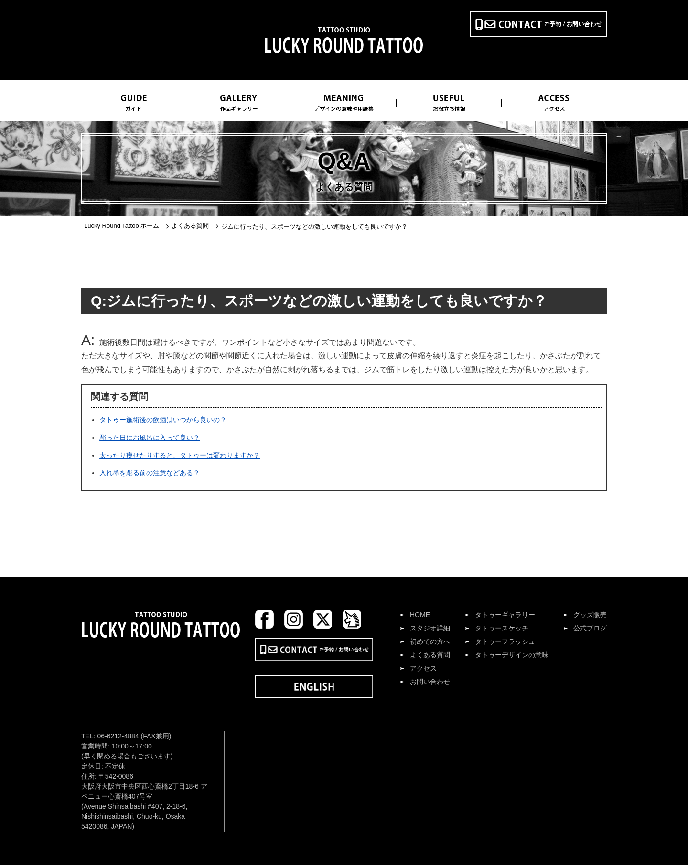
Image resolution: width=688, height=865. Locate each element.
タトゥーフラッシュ (505, 641)
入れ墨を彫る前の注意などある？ (149, 473)
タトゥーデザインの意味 (511, 655)
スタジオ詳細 (430, 628)
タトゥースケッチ (501, 628)
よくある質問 (430, 655)
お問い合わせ (430, 681)
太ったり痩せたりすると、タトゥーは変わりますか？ (179, 455)
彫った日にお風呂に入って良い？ (149, 437)
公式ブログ (590, 628)
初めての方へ (430, 641)
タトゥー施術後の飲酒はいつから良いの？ (162, 420)
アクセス (423, 668)
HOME (420, 615)
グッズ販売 (590, 615)
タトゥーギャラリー (505, 615)
